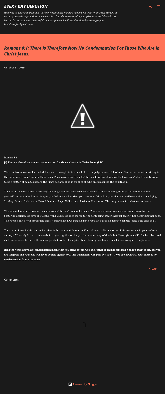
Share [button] (153, 269)
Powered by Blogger (82, 384)
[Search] (150, 6)
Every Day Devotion (26, 6)
